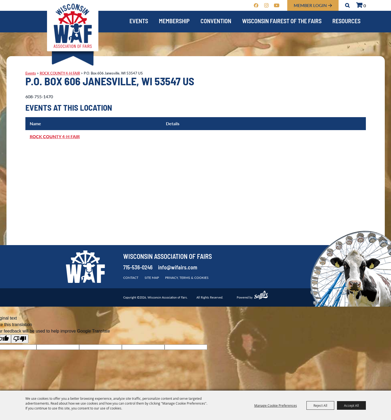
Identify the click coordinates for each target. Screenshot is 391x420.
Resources (346, 22)
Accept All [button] (351, 405)
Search (347, 5)
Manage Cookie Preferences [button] (275, 405)
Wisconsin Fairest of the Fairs (282, 22)
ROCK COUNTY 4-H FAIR (60, 73)
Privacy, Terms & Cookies (187, 277)
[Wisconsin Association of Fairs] (72, 26)
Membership (174, 22)
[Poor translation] (19, 338)
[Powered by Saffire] (261, 295)
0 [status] (364, 5)
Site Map (152, 277)
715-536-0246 (138, 268)
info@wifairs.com (177, 268)
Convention (215, 22)
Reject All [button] (320, 405)
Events (138, 22)
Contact (130, 277)
